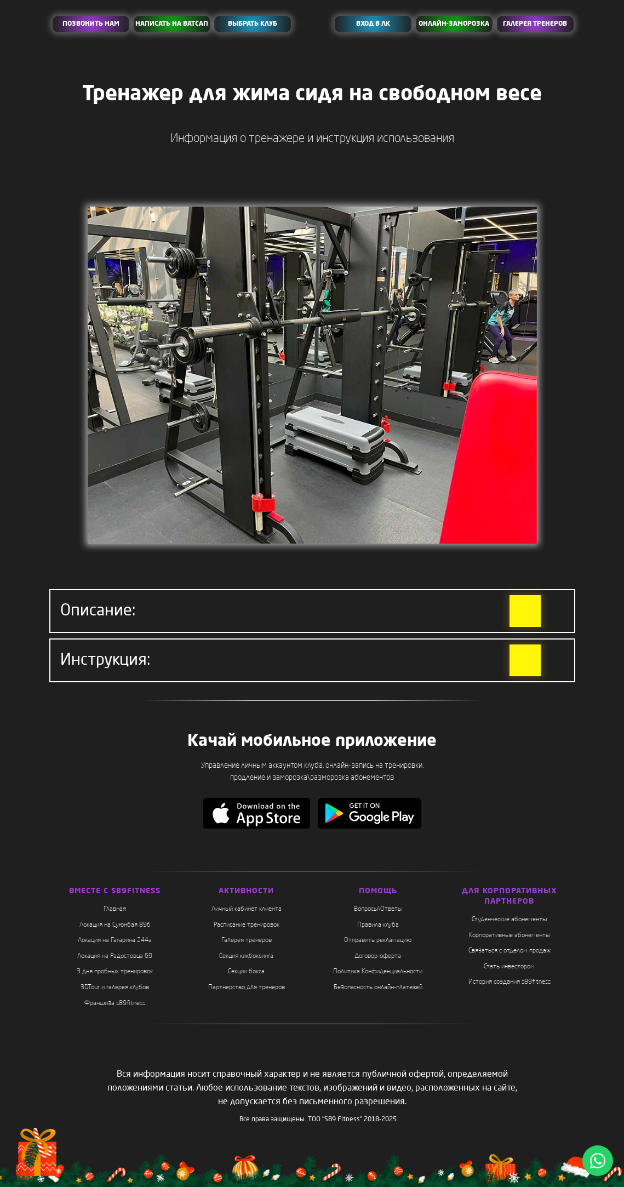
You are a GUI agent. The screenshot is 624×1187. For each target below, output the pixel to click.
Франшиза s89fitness (114, 1003)
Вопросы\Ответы (378, 909)
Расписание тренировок (246, 925)
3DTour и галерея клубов (115, 987)
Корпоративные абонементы (509, 935)
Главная (115, 909)
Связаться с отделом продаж (509, 951)
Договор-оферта (377, 956)
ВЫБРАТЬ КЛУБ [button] (252, 24)
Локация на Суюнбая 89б (115, 925)
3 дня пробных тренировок (115, 971)
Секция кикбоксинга (246, 956)
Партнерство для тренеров (246, 987)
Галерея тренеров (246, 940)
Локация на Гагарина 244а (115, 940)
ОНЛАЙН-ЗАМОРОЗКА (454, 24)
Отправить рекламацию (377, 940)
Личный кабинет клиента (246, 909)
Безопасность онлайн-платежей (378, 987)
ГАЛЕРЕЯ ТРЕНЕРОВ (535, 24)
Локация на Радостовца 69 (114, 956)
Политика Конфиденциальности (377, 971)
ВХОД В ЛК (373, 24)
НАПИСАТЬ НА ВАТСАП (171, 24)
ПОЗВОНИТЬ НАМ (90, 24)
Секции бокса (246, 971)
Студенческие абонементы (509, 919)
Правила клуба (378, 925)
